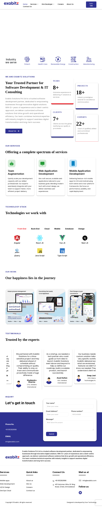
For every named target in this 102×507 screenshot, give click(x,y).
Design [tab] (81, 258)
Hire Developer (48, 4)
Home (25, 4)
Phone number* (82, 439)
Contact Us (27, 7)
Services (34, 4)
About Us (70, 4)
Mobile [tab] (57, 258)
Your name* (70, 431)
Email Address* (57, 439)
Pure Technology (90, 502)
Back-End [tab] (35, 258)
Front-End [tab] (21, 258)
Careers (61, 4)
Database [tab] (69, 258)
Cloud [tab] (46, 258)
